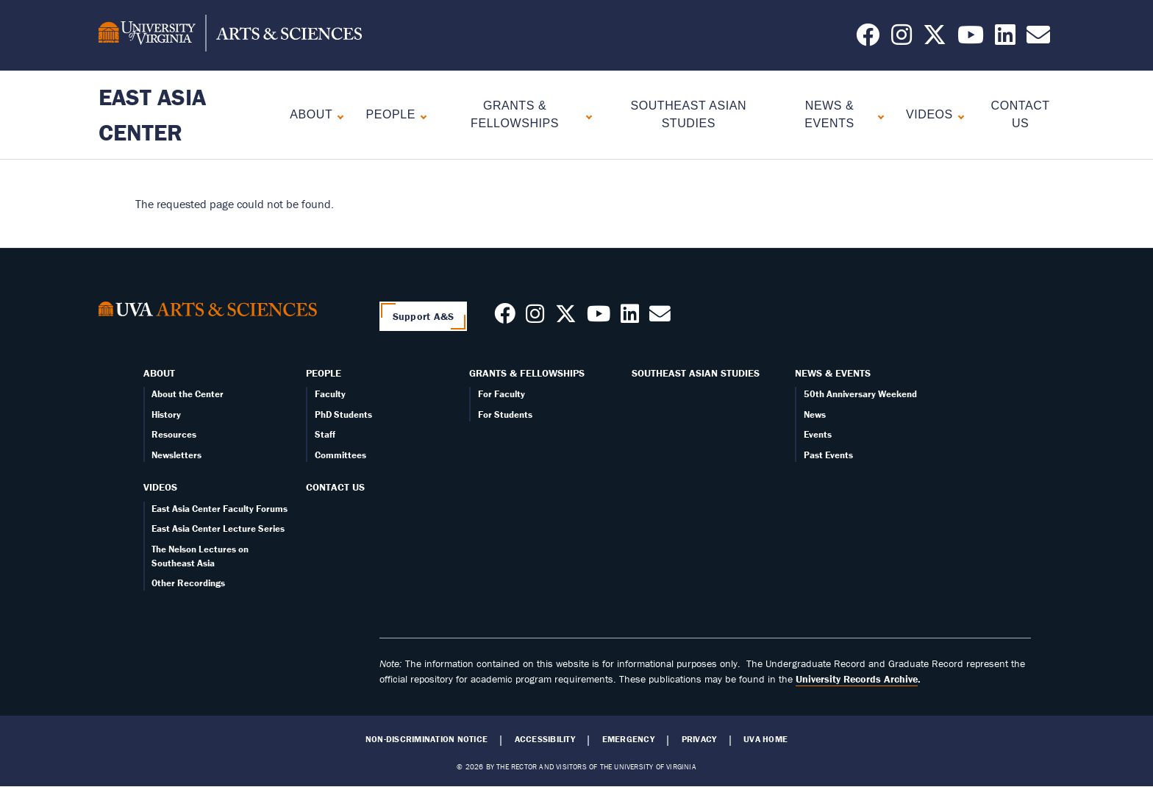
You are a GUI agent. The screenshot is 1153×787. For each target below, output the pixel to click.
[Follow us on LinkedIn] (1005, 39)
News (815, 414)
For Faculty (501, 394)
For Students (505, 414)
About (311, 114)
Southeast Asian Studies (696, 373)
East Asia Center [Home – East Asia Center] (152, 114)
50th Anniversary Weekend (860, 394)
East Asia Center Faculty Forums (219, 508)
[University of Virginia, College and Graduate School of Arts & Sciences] (230, 35)
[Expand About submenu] (337, 115)
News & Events (829, 114)
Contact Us (335, 487)
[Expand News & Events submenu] (877, 115)
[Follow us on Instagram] (901, 39)
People (390, 114)
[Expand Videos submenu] (958, 115)
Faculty (330, 394)
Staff (325, 434)
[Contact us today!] (660, 317)
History (166, 414)
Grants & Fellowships (515, 114)
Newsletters (176, 455)
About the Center (187, 394)
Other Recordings (188, 583)
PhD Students (343, 414)
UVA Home (765, 739)
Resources (173, 434)
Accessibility (545, 739)
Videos (929, 114)
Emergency (628, 739)
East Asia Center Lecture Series (218, 528)
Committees (340, 455)
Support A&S (423, 316)
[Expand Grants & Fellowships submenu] (585, 115)
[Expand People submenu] (420, 115)
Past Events (828, 455)
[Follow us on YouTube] (970, 39)
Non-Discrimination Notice (426, 739)
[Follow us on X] (934, 39)
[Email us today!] (1038, 39)
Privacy (699, 739)
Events (818, 434)
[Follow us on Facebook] (867, 39)
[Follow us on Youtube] (598, 317)
